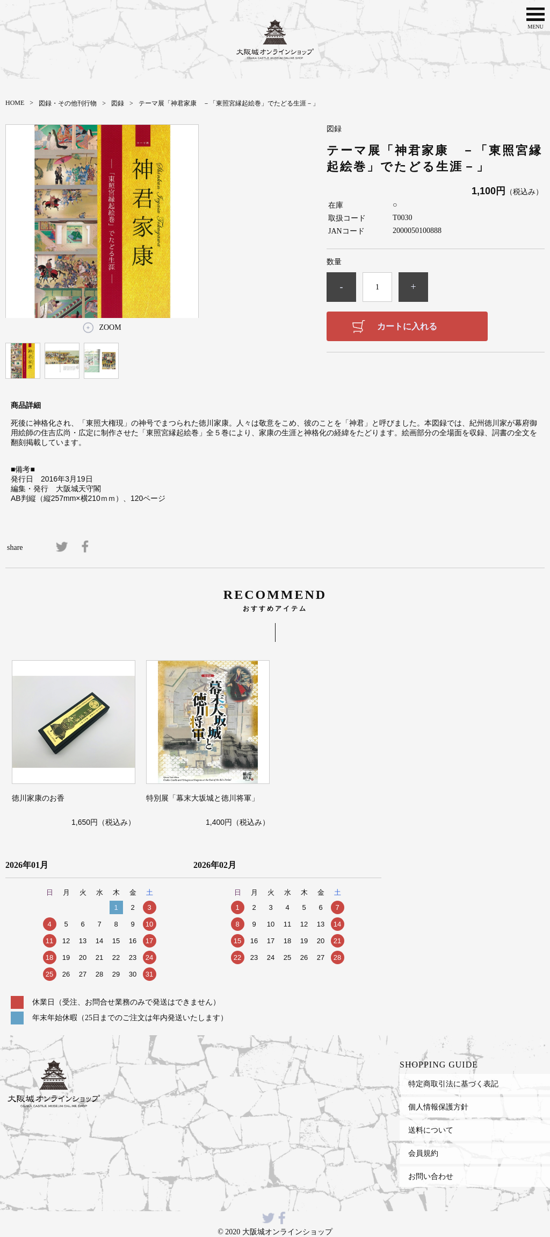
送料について (430, 1130)
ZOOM (110, 327)
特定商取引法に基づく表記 (453, 1083)
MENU (535, 17)
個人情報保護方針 (438, 1106)
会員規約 (423, 1153)
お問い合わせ (430, 1176)
